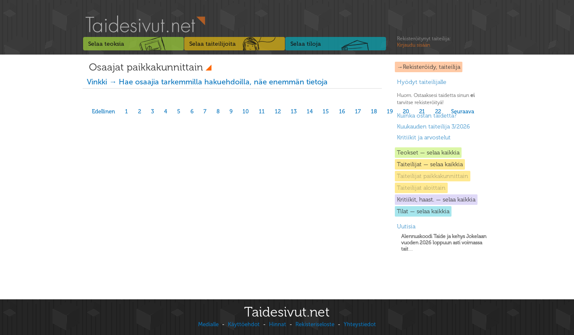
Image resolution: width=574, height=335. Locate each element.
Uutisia (406, 226)
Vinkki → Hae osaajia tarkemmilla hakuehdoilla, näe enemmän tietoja (207, 81)
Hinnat (277, 324)
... (443, 242)
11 (262, 111)
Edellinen (103, 111)
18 (374, 111)
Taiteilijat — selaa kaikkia (430, 164)
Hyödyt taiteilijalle (421, 82)
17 (358, 111)
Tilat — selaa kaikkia (423, 211)
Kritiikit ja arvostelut (424, 137)
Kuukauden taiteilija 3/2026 (433, 126)
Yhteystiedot (360, 324)
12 (278, 111)
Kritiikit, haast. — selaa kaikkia (436, 199)
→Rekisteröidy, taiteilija (428, 67)
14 (310, 111)
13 (294, 111)
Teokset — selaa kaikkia (428, 152)
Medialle (208, 324)
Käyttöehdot (244, 324)
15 (326, 111)
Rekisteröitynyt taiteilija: (424, 42)
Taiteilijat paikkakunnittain (432, 176)
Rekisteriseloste (314, 324)
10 (246, 111)
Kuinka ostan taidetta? (427, 115)
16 (342, 111)
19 (390, 111)
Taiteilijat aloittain (421, 187)
